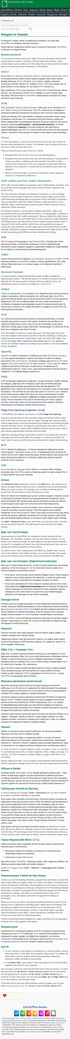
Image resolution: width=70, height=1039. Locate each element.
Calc (25, 10)
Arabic (31, 14)
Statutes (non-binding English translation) (48, 1018)
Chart (64, 10)
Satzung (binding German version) (14, 1020)
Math (57, 10)
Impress (33, 10)
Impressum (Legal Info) (10, 1018)
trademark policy (35, 1031)
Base (49, 10)
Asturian (41, 14)
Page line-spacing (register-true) (23, 410)
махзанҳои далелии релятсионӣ (19, 609)
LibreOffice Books (35, 1007)
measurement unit (16, 985)
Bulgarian (52, 14)
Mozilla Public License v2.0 (54, 1022)
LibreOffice (7, 10)
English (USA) (9, 14)
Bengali (63, 14)
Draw (43, 10)
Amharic (22, 14)
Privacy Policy (26, 1018)
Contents (5, 20)
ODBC (26, 673)
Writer (18, 10)
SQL (61, 653)
